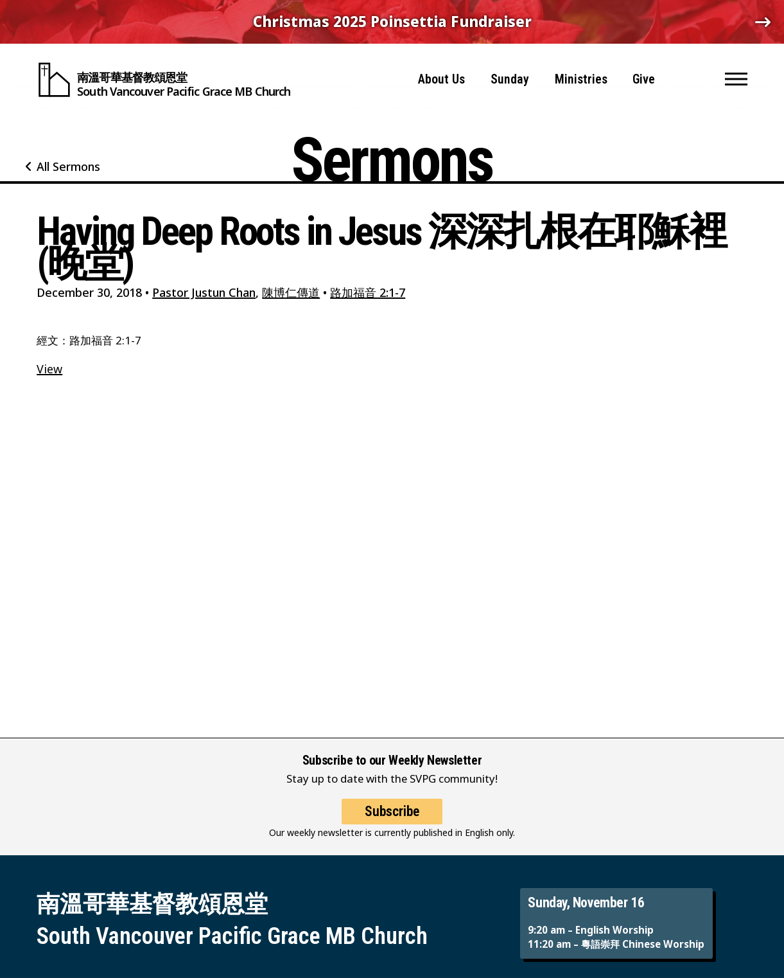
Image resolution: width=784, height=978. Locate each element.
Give (643, 76)
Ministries (581, 76)
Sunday (510, 76)
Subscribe (392, 823)
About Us (441, 76)
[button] (736, 77)
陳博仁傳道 (291, 292)
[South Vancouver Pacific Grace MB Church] (163, 77)
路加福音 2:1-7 (367, 292)
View (49, 369)
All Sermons (68, 166)
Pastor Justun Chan (204, 292)
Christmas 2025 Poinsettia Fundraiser (392, 21)
